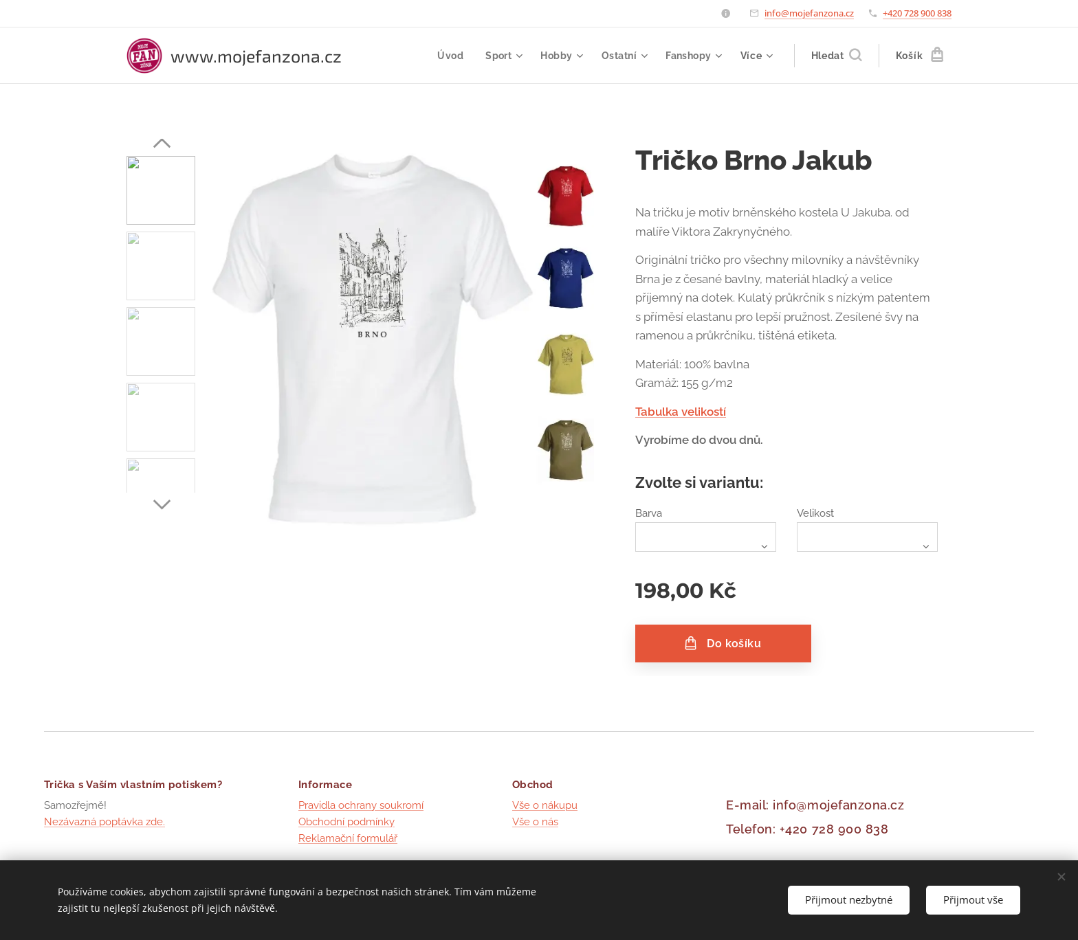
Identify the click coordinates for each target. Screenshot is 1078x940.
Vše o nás (535, 822)
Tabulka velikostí (680, 411)
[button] (836, 55)
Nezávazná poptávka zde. (104, 822)
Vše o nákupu (545, 805)
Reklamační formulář (347, 839)
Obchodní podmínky (346, 822)
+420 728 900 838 (917, 13)
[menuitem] (449, 55)
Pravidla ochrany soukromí (361, 805)
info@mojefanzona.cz (809, 13)
